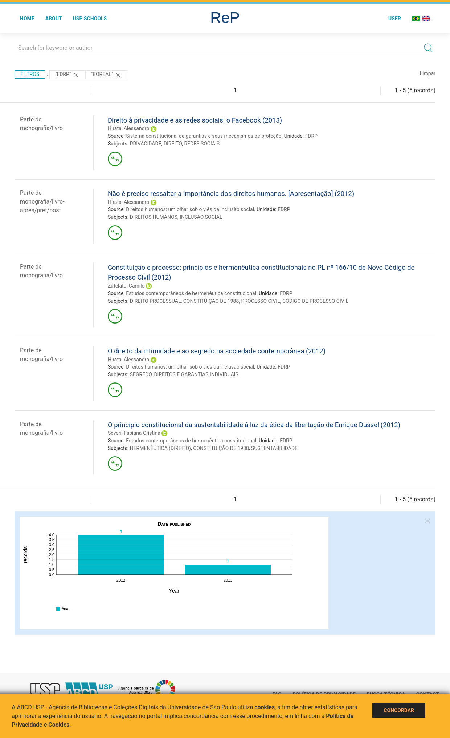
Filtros (29, 74)
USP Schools (90, 18)
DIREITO (173, 144)
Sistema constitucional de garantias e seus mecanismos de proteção (203, 136)
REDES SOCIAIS (202, 144)
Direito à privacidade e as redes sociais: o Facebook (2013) (195, 120)
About (53, 18)
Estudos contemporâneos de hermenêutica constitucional (191, 293)
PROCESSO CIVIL (260, 301)
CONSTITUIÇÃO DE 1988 (211, 301)
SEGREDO (141, 374)
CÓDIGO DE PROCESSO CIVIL (315, 301)
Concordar (399, 710)
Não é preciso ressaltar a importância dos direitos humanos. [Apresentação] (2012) (231, 193)
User (394, 18)
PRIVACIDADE (145, 144)
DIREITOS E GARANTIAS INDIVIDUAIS (196, 374)
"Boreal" (106, 75)
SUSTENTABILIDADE (274, 448)
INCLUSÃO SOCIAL (201, 217)
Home (27, 18)
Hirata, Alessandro (128, 128)
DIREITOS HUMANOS (153, 217)
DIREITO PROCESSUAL (155, 301)
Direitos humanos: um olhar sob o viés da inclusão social (190, 209)
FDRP (311, 136)
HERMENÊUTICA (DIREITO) (160, 448)
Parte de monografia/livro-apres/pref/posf (42, 201)
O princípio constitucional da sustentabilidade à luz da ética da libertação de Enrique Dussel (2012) (254, 425)
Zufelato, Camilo (126, 286)
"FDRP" (67, 75)
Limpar (427, 73)
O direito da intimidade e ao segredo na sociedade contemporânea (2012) (217, 351)
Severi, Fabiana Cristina (134, 433)
